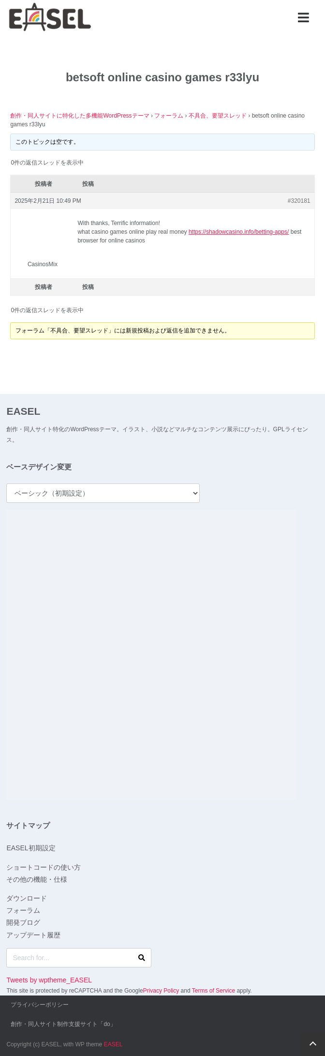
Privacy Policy (161, 990)
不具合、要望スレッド (218, 115)
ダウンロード (26, 898)
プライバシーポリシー (40, 1004)
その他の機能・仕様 (36, 879)
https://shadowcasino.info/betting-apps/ (239, 231)
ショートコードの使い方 (43, 867)
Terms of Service (213, 990)
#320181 (299, 200)
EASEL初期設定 (30, 848)
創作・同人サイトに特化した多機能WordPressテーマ (79, 115)
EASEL (23, 411)
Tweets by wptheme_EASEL (49, 980)
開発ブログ (23, 922)
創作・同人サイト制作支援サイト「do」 (63, 1024)
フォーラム (168, 115)
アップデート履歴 (33, 935)
